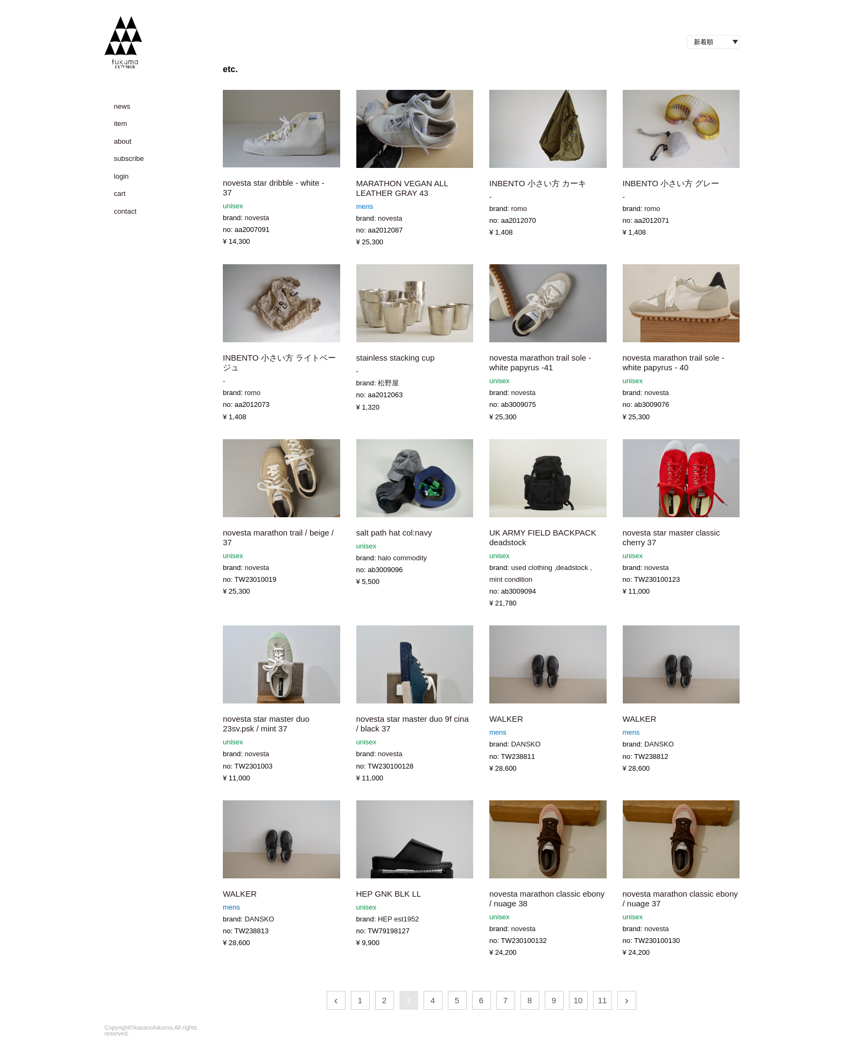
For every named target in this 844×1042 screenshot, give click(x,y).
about (123, 141)
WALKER (506, 718)
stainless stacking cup (395, 357)
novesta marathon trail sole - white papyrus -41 (540, 362)
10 (578, 1000)
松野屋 (388, 383)
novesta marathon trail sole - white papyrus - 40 (674, 362)
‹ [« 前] (336, 1000)
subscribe (129, 158)
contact (125, 211)
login (121, 176)
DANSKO (525, 744)
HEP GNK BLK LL (388, 893)
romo (519, 209)
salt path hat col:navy (394, 532)
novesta (256, 218)
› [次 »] (627, 1000)
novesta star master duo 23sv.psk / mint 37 (266, 723)
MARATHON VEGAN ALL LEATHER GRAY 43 (402, 188)
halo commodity (402, 558)
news (122, 106)
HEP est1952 (398, 919)
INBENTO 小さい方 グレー (671, 183)
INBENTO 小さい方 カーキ (537, 183)
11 (602, 1000)
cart (120, 193)
